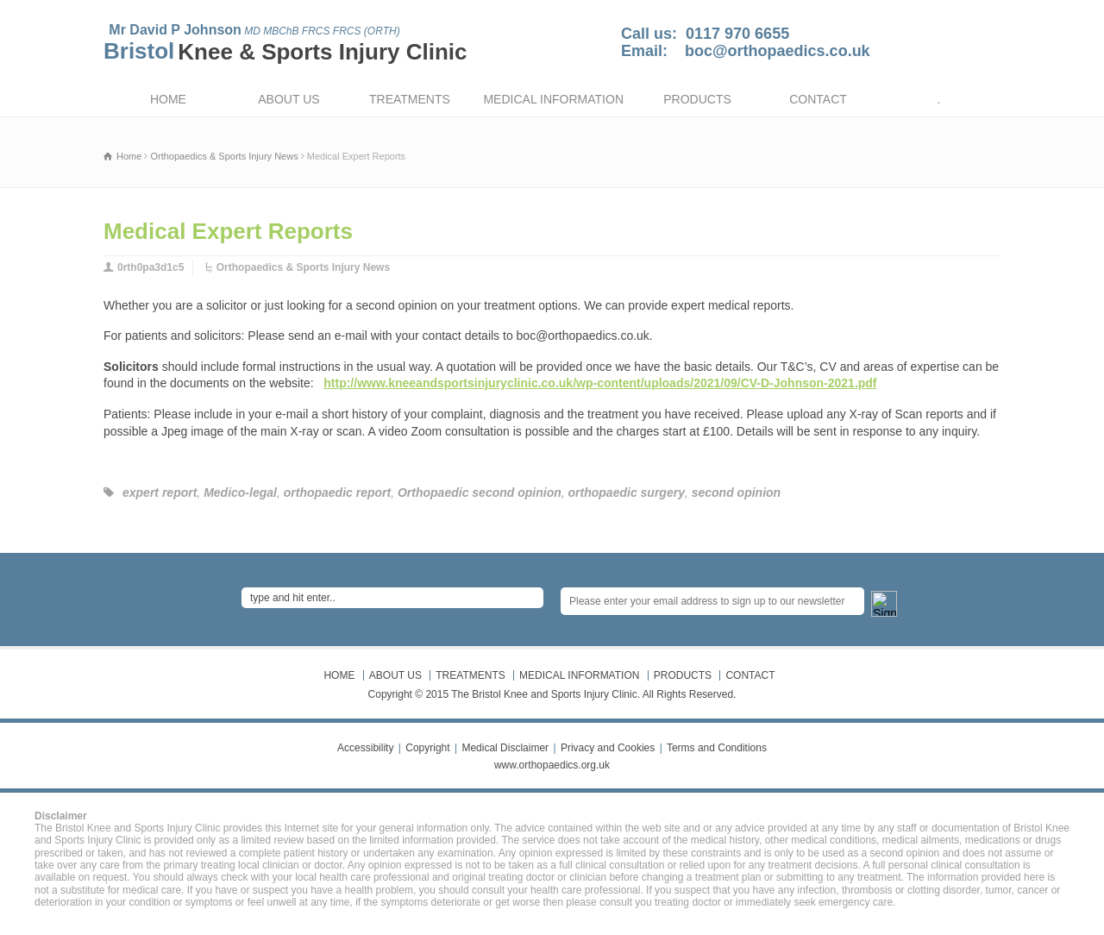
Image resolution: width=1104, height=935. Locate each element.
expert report (159, 492)
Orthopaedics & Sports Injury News (303, 267)
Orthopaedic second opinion (479, 492)
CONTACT (818, 99)
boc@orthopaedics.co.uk (777, 51)
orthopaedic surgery (626, 492)
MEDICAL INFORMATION (553, 99)
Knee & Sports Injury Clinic (322, 51)
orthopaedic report (337, 492)
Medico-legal (240, 492)
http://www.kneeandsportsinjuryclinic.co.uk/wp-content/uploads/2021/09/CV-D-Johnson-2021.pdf (599, 383)
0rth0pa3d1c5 (150, 267)
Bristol (139, 51)
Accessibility (365, 748)
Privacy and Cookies (608, 748)
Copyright (427, 748)
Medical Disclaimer (505, 748)
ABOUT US (288, 99)
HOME (168, 99)
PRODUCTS (697, 99)
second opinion (736, 492)
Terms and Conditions (717, 748)
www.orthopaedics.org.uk (552, 765)
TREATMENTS (409, 99)
